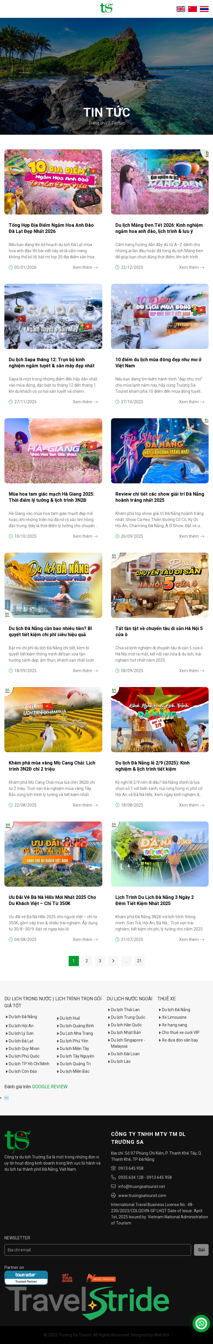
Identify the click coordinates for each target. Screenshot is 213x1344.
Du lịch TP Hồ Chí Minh (26, 1063)
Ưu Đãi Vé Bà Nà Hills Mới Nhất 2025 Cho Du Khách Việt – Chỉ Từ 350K (52, 900)
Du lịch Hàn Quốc (124, 1025)
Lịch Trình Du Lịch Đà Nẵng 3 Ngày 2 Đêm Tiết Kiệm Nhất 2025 (154, 900)
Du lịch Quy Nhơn (21, 1048)
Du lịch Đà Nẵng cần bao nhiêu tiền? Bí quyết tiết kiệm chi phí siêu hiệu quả (50, 631)
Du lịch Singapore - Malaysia (126, 1043)
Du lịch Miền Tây (72, 1048)
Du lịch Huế (68, 1018)
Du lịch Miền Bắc (72, 1071)
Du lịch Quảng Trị (73, 1063)
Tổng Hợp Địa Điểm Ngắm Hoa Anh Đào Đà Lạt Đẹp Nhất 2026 (51, 228)
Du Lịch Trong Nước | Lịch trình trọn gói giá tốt (53, 1002)
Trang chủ (98, 123)
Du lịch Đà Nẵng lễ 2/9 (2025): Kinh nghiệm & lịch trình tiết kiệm (152, 766)
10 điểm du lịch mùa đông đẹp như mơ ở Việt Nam (158, 363)
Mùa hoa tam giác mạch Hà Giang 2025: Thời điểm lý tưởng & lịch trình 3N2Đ (51, 497)
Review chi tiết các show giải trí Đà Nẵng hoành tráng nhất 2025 (159, 497)
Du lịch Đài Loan (123, 1053)
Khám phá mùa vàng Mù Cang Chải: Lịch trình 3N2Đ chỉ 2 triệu (52, 766)
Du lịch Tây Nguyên (75, 1056)
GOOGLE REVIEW (49, 1086)
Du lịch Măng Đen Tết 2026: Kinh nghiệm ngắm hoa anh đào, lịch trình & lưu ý (159, 228)
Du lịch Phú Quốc (21, 1056)
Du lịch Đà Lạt (18, 1041)
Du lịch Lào (119, 1061)
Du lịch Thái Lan (123, 1009)
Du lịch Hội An (19, 1025)
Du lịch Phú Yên (72, 1041)
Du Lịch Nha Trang (74, 1033)
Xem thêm (85, 267)
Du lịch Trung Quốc (126, 1017)
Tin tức (118, 123)
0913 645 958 (130, 1168)
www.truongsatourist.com (142, 1195)
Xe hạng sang (172, 1025)
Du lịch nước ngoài (130, 998)
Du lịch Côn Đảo (20, 1071)
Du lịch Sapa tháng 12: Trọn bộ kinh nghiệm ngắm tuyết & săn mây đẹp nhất (51, 363)
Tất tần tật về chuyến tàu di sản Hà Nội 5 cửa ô (159, 631)
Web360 (161, 1335)
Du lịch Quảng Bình (75, 1025)
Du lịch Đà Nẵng (20, 1016)
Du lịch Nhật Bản (124, 1032)
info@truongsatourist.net (141, 1186)
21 (139, 961)
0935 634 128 (130, 1177)
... (126, 961)
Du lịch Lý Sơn (19, 1033)
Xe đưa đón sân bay (177, 1040)
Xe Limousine (172, 1017)
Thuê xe (166, 998)
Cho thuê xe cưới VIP (178, 1032)
